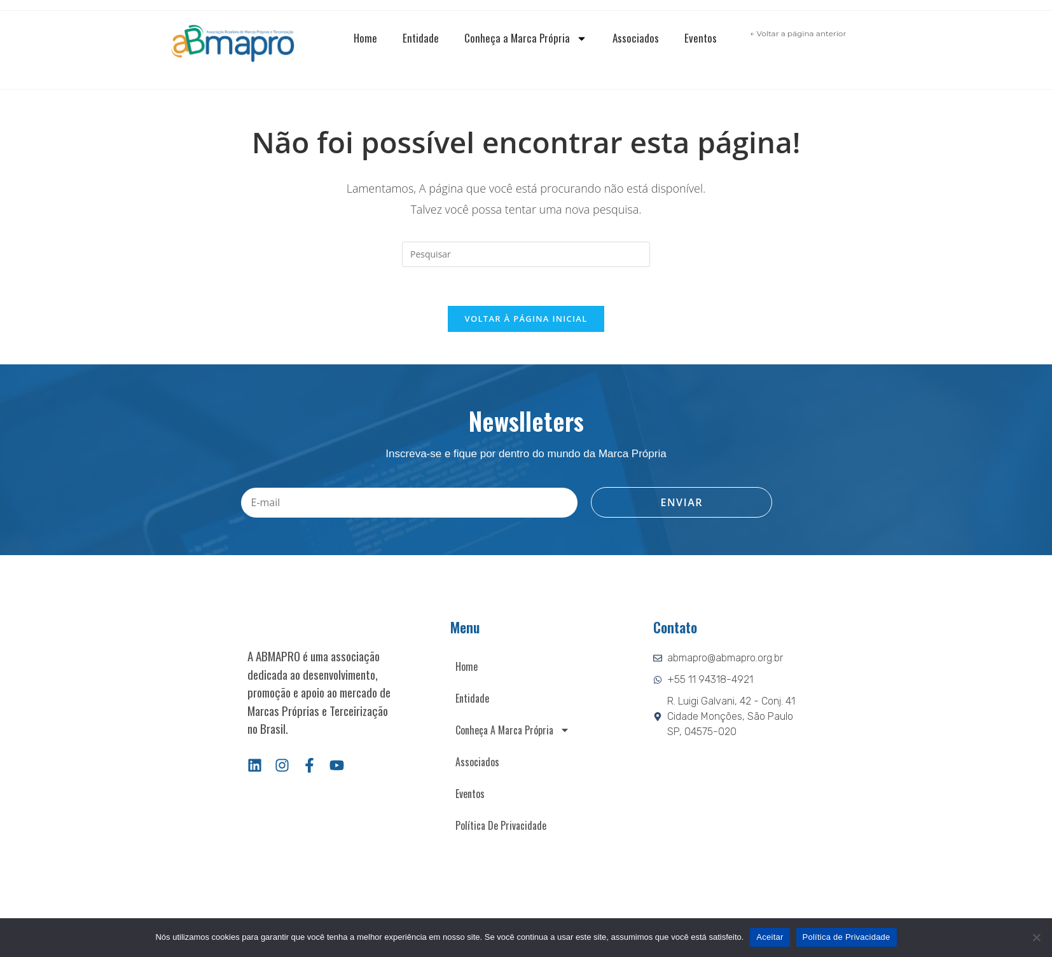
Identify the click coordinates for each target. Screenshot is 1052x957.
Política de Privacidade (500, 825)
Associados (636, 38)
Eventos (700, 38)
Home (365, 38)
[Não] (1036, 937)
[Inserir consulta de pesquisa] (526, 254)
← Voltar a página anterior (798, 33)
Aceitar (769, 937)
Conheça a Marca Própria (525, 38)
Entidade (421, 38)
